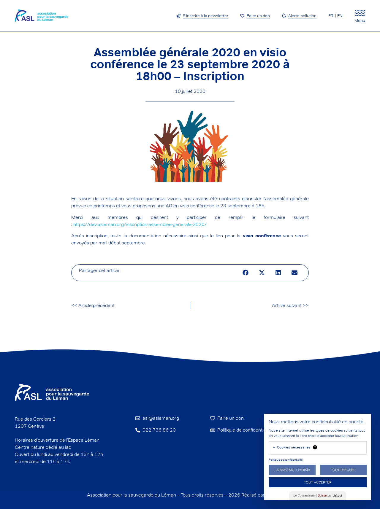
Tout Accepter (317, 482)
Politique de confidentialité (286, 460)
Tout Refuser (343, 469)
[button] (245, 272)
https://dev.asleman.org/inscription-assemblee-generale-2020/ (140, 224)
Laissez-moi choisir (292, 469)
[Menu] (360, 13)
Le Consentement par (318, 495)
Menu (359, 20)
